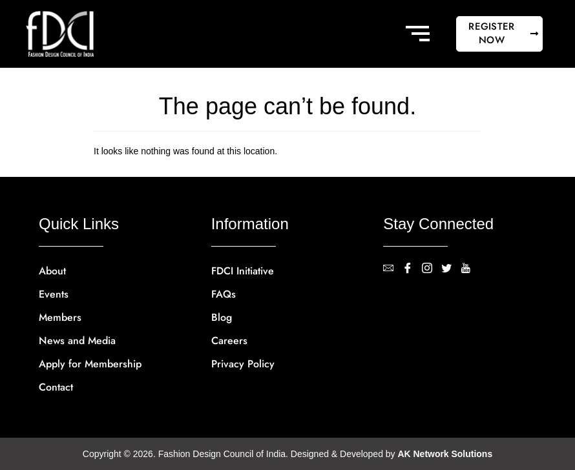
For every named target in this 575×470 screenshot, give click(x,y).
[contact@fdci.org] (392, 269)
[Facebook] (412, 269)
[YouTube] (470, 269)
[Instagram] (431, 269)
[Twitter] (451, 269)
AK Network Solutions (445, 454)
